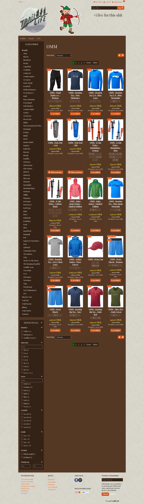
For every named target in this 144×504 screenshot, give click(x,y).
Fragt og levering (27, 482)
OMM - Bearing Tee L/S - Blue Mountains (115, 95)
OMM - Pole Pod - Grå (55, 143)
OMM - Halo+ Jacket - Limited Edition (95, 203)
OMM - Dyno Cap (95, 258)
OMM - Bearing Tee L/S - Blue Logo (95, 95)
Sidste (95, 63)
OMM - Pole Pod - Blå (75, 143)
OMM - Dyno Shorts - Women (116, 259)
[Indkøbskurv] (118, 2)
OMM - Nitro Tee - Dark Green (115, 311)
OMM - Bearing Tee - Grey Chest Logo (55, 261)
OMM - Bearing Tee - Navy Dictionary (75, 95)
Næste (88, 63)
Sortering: (50, 55)
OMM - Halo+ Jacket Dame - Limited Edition (75, 203)
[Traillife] (34, 19)
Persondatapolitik (27, 479)
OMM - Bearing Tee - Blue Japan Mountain (116, 203)
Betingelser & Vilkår (28, 486)
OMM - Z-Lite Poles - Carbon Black (55, 203)
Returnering (25, 489)
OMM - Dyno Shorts (55, 311)
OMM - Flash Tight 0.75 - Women (55, 95)
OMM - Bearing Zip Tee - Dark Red (95, 313)
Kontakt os (24, 491)
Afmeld (112, 494)
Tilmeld (105, 494)
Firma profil (25, 484)
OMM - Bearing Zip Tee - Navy (75, 311)
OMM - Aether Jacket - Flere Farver (75, 261)
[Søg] (120, 8)
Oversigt (24, 493)
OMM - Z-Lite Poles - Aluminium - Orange (95, 146)
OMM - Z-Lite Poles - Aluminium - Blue (116, 146)
